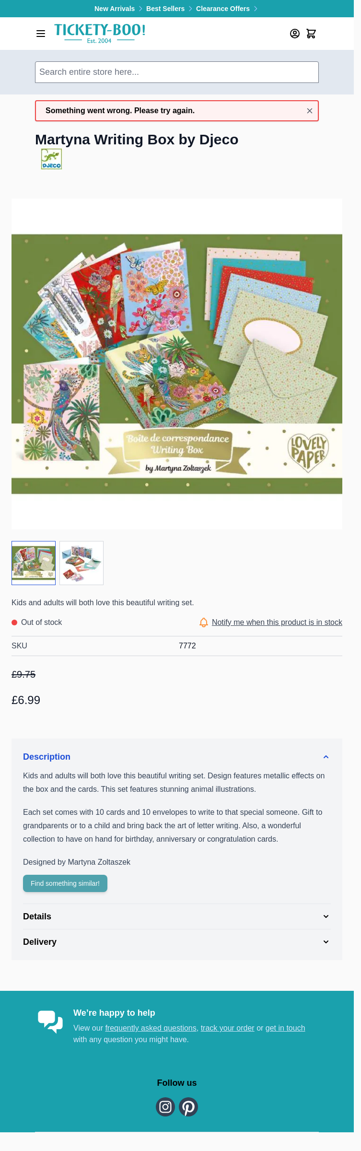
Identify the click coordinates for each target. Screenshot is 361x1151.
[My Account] (295, 33)
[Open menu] (41, 33)
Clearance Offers (227, 8)
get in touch (285, 1028)
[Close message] (309, 110)
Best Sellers (171, 8)
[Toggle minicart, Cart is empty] (311, 33)
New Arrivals (120, 8)
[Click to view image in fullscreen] (177, 364)
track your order (228, 1028)
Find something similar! (65, 883)
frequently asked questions (150, 1028)
